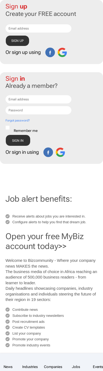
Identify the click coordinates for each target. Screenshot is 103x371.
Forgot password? (17, 120)
